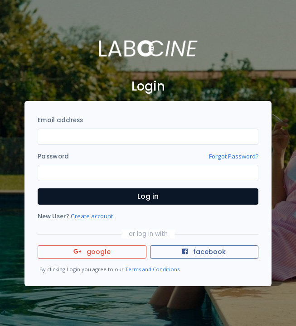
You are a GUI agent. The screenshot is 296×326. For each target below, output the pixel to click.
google (92, 251)
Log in (148, 196)
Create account (92, 216)
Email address (60, 120)
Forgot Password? (233, 156)
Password (53, 156)
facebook (204, 251)
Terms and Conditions (152, 269)
